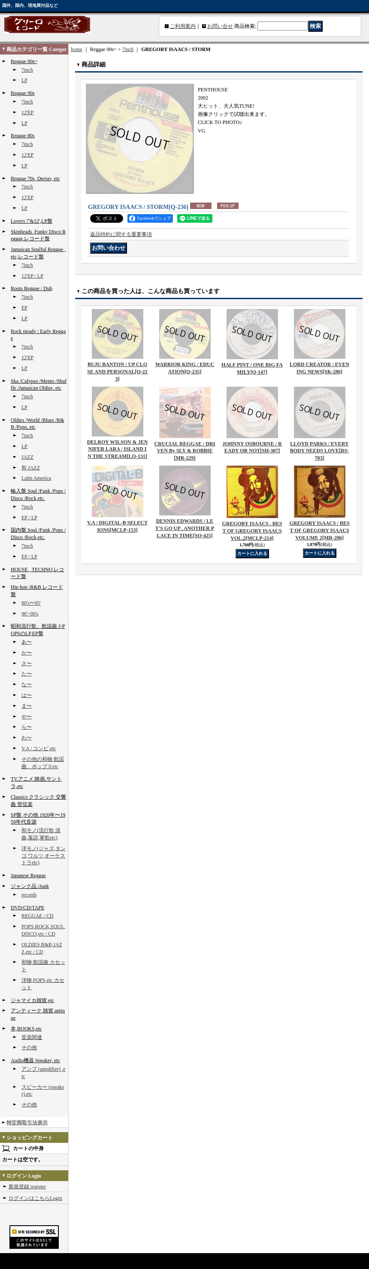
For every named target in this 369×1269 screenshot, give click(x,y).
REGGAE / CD (37, 916)
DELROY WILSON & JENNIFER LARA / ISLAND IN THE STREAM (117, 449)
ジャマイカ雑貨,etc (32, 1000)
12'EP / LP (32, 276)
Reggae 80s (23, 136)
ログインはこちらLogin (35, 1198)
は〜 (26, 695)
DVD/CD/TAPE (27, 908)
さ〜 (26, 663)
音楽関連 (31, 1037)
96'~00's (30, 614)
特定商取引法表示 (27, 1123)
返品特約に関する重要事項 (121, 234)
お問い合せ (220, 26)
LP (24, 80)
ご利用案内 (183, 26)
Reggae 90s (23, 93)
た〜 (26, 674)
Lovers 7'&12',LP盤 (31, 221)
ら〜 (26, 727)
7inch (27, 70)
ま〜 (26, 706)
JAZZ (27, 457)
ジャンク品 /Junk (30, 886)
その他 (29, 1048)
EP (24, 308)
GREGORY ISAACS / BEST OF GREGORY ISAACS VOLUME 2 (319, 530)
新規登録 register (27, 1187)
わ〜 (26, 738)
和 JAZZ (30, 468)
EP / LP (29, 518)
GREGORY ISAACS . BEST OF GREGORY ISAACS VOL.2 (252, 531)
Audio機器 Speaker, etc (35, 1060)
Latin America (36, 478)
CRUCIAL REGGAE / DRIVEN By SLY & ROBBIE (184, 451)
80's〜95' (31, 603)
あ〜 (26, 642)
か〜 (26, 653)
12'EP (27, 112)
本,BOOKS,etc (26, 1029)
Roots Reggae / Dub (31, 288)
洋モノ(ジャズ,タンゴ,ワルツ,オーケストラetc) (43, 855)
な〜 (26, 684)
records (28, 895)
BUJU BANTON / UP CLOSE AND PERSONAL (117, 371)
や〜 (26, 717)
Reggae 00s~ (24, 61)
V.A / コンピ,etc (38, 748)
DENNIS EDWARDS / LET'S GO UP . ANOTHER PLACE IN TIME (184, 528)
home (76, 49)
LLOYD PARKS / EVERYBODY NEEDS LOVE (319, 451)
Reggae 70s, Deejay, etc (35, 179)
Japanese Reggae (28, 875)
